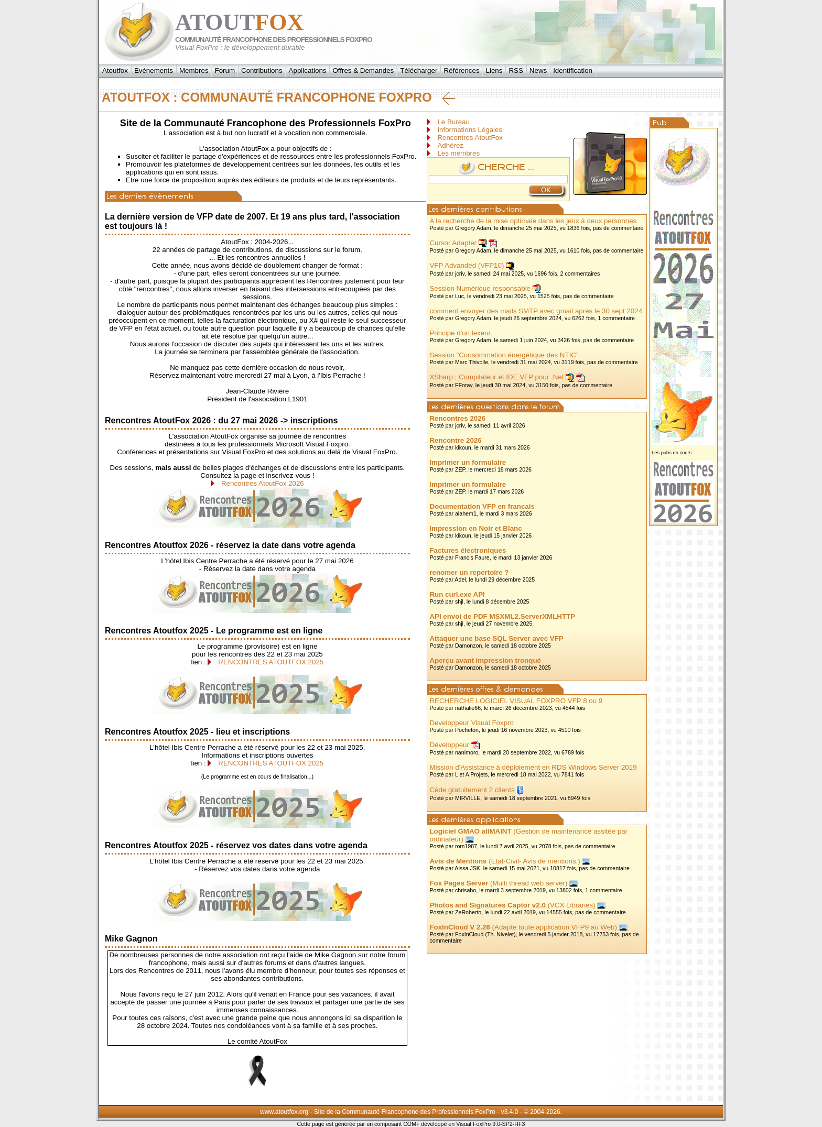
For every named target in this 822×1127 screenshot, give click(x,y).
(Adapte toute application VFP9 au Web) (523, 927)
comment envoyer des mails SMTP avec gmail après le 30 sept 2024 (535, 311)
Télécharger (418, 70)
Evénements (153, 70)
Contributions (262, 70)
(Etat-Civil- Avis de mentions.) (504, 861)
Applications (308, 70)
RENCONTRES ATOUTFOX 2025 (270, 662)
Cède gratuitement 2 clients (471, 790)
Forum (225, 70)
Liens (494, 70)
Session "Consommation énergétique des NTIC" (503, 355)
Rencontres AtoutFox (469, 137)
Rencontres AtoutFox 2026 (262, 483)
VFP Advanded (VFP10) (466, 265)
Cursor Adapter (453, 243)
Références (461, 70)
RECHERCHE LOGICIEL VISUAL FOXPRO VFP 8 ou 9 (515, 701)
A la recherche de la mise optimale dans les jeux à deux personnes (532, 221)
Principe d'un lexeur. (460, 333)
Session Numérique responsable (480, 288)
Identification (572, 70)
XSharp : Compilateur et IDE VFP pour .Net (496, 377)
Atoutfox (115, 70)
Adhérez (450, 145)
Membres (194, 70)
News (538, 70)
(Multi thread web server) (498, 883)
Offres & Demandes (363, 70)
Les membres (458, 153)
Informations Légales (469, 130)
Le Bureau (453, 122)
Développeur (449, 745)
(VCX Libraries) (512, 905)
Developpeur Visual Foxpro (471, 723)
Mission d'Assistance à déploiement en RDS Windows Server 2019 (532, 767)
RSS (516, 70)
